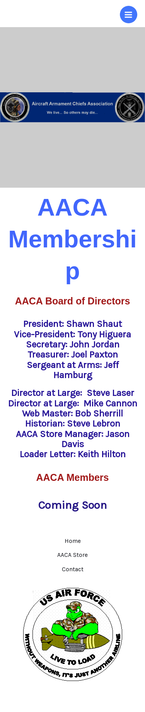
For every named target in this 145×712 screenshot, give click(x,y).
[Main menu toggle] (128, 14)
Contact (73, 569)
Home (73, 540)
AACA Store (72, 554)
